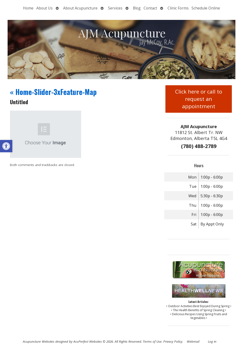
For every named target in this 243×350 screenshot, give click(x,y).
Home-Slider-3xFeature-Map (53, 91)
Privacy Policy (172, 341)
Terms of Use (152, 341)
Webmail (193, 341)
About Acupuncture (80, 8)
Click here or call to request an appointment (198, 99)
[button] (6, 146)
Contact (150, 8)
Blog (137, 8)
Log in (212, 341)
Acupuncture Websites (38, 341)
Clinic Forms (178, 8)
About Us (44, 8)
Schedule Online (206, 8)
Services (115, 8)
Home (28, 8)
